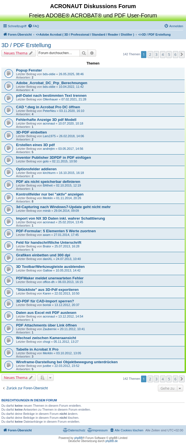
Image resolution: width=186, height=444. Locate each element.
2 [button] (150, 54)
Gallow (47, 270)
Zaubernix (49, 329)
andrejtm (49, 148)
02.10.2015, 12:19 (68, 185)
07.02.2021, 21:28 (73, 99)
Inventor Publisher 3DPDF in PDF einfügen (53, 157)
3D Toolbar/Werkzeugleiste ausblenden (50, 266)
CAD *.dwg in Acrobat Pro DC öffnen (48, 107)
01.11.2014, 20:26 (68, 198)
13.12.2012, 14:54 (70, 316)
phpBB (78, 438)
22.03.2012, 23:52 (67, 365)
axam (46, 234)
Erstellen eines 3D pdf (35, 145)
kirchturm (49, 172)
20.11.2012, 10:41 (72, 329)
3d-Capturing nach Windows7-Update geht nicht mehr (63, 207)
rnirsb (47, 210)
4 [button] (163, 54)
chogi (46, 341)
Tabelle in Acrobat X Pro (37, 349)
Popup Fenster (29, 70)
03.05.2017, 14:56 (70, 148)
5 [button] (169, 54)
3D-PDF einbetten (31, 132)
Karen (47, 293)
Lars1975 (49, 136)
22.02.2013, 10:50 (67, 293)
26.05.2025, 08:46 (71, 74)
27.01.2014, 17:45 (66, 234)
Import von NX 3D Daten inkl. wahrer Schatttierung (60, 218)
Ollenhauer (50, 99)
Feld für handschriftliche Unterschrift (48, 242)
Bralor (47, 246)
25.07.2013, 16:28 (67, 246)
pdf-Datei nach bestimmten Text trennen (51, 95)
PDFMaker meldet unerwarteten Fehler (49, 278)
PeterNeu (49, 110)
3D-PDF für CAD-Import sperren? (45, 301)
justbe (47, 365)
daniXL (47, 259)
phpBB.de (111, 441)
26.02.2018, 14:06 (71, 136)
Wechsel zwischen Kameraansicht (46, 338)
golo (46, 161)
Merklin (48, 198)
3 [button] (156, 54)
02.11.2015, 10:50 (64, 161)
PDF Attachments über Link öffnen (46, 325)
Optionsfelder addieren (36, 169)
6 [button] (175, 54)
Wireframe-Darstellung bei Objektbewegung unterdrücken (67, 362)
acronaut (49, 123)
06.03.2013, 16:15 (70, 282)
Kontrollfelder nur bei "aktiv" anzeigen (49, 194)
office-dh (49, 282)
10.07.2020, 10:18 (70, 123)
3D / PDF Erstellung (26, 45)
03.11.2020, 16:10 (71, 110)
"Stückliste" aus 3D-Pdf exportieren (47, 289)
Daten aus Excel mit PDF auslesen (46, 312)
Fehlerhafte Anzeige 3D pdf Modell (46, 120)
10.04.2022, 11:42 (71, 86)
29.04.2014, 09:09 (66, 210)
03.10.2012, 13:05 (68, 353)
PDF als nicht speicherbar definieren (48, 182)
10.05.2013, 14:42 (68, 270)
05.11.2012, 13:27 (66, 341)
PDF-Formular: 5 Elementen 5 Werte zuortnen (56, 231)
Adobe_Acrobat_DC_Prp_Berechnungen (51, 83)
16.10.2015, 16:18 (71, 172)
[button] (182, 54)
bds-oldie (49, 74)
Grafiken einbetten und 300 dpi (43, 255)
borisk (47, 305)
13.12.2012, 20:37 (67, 305)
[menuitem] (33, 26)
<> (85, 34)
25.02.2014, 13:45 (70, 222)
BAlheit (48, 185)
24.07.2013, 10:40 (68, 259)
